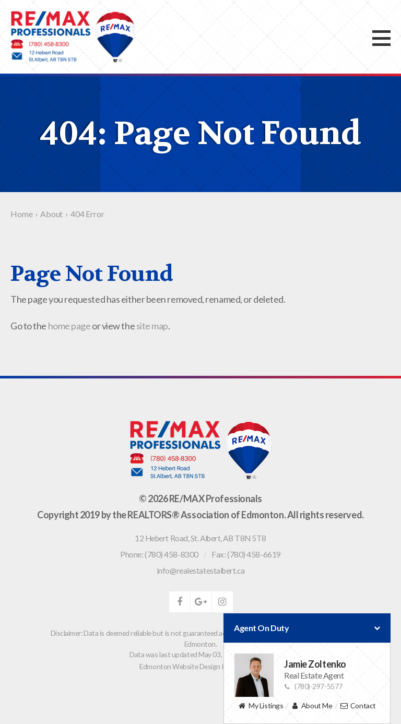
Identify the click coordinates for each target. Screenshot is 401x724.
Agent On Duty (307, 628)
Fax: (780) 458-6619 (245, 554)
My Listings (260, 706)
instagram (222, 601)
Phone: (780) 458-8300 (159, 554)
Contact (358, 706)
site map (152, 325)
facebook (179, 601)
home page (69, 325)
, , (200, 538)
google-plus (201, 601)
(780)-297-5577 (313, 686)
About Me (311, 706)
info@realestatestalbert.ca (200, 570)
